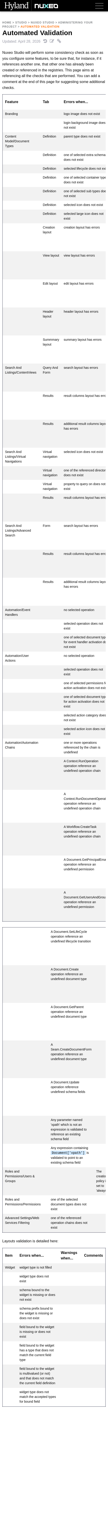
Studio (21, 22)
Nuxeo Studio (42, 22)
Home (6, 22)
